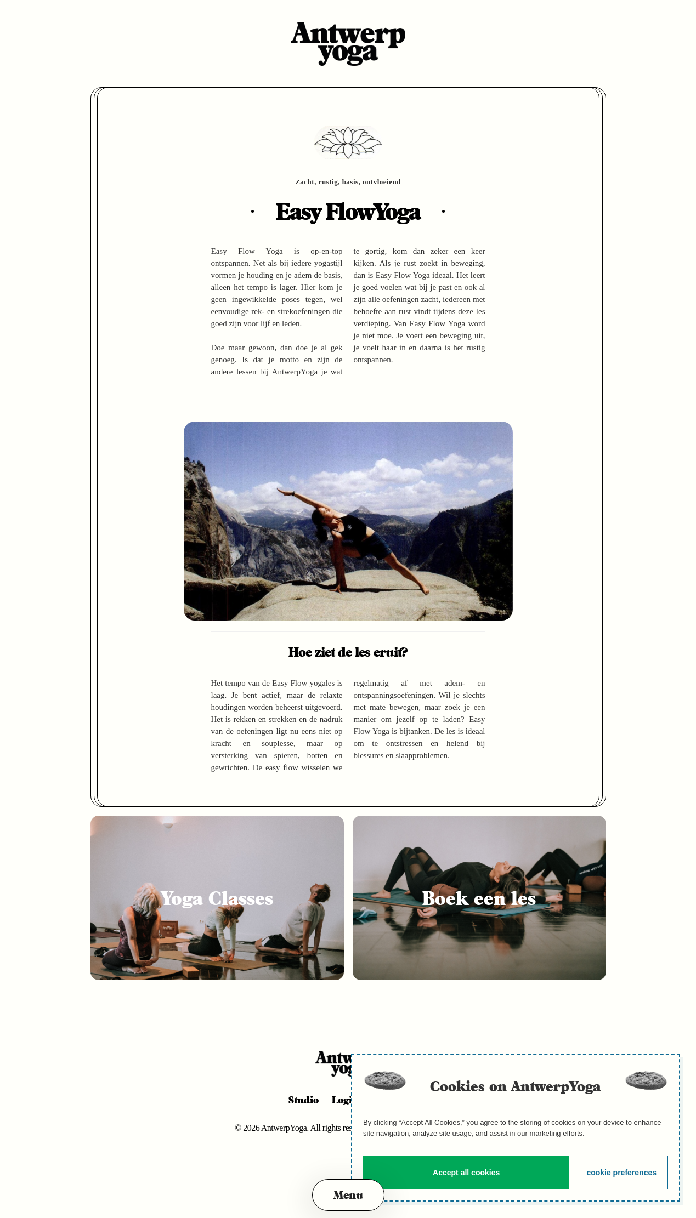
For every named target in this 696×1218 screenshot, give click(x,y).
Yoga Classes (217, 898)
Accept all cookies (466, 1172)
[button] (348, 1195)
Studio (303, 1099)
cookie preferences (621, 1172)
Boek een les (479, 898)
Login (345, 1099)
